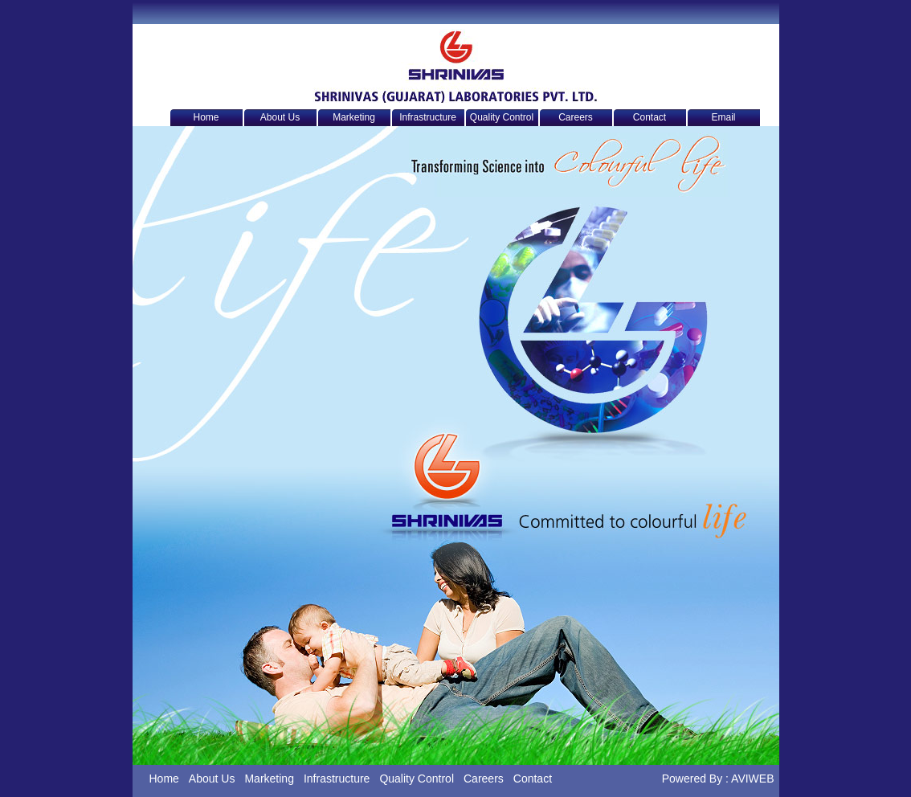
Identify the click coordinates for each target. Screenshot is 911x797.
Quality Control (501, 117)
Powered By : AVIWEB (718, 778)
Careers (575, 117)
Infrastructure (427, 117)
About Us (280, 117)
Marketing (354, 117)
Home (206, 117)
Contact (649, 117)
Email (723, 117)
